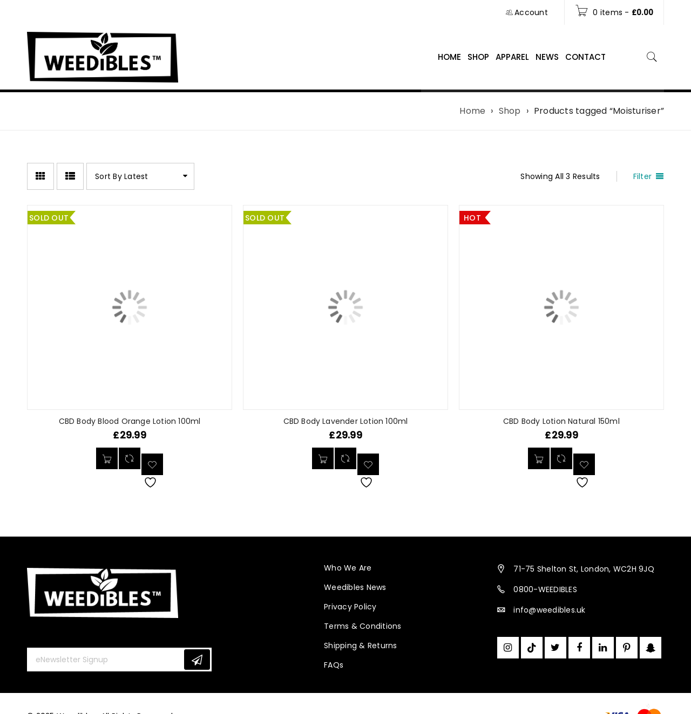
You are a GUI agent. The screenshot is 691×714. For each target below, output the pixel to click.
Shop (510, 111)
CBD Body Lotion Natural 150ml (561, 421)
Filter (642, 176)
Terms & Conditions (363, 626)
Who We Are (348, 567)
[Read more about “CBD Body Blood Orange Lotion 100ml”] (107, 458)
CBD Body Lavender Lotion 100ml (345, 421)
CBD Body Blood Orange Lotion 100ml (130, 421)
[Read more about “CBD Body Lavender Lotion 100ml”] (323, 458)
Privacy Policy (350, 606)
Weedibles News (355, 587)
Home (472, 111)
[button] (539, 458)
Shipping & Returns (360, 645)
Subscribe (197, 660)
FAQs (333, 665)
